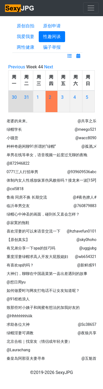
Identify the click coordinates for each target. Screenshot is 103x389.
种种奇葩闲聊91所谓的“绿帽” (31, 146)
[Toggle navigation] (91, 7)
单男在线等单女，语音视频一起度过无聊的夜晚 (47, 155)
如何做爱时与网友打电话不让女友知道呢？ (43, 290)
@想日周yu (16, 282)
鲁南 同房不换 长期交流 (27, 197)
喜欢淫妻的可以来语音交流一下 (33, 231)
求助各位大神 (18, 324)
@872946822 (18, 163)
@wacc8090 (85, 138)
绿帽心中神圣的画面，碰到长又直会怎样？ (43, 214)
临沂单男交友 (18, 206)
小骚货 (12, 138)
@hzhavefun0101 (81, 231)
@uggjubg (87, 248)
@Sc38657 (87, 324)
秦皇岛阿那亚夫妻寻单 (26, 358)
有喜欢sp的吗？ (20, 265)
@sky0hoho (86, 239)
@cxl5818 (15, 189)
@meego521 (85, 129)
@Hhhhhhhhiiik (19, 316)
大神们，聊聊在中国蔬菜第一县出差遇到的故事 (47, 273)
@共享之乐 (86, 121)
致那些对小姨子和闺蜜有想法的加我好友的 (43, 307)
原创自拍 (25, 25)
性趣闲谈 (52, 36)
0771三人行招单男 (22, 172)
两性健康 (25, 47)
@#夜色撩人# (84, 197)
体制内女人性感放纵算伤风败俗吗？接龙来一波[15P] (51, 180)
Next (48, 66)
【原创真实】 (18, 239)
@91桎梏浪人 (18, 299)
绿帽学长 (14, 129)
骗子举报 (52, 47)
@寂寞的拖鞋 (18, 222)
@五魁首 (88, 358)
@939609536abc (81, 172)
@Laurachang (18, 350)
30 (14, 97)
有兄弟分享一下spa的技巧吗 (31, 248)
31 (26, 97)
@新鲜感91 (86, 265)
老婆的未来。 (18, 121)
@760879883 (85, 206)
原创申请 (52, 25)
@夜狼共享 (86, 333)
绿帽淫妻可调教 (20, 333)
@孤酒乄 (88, 146)
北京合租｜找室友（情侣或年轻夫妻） (39, 341)
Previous (16, 66)
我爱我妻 (25, 36)
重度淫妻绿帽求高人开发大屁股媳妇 (37, 256)
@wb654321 (85, 256)
